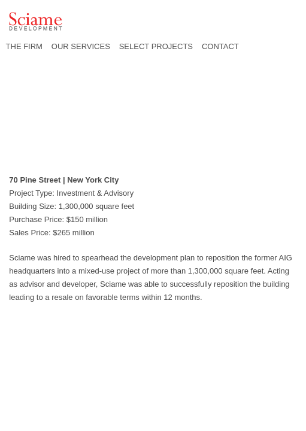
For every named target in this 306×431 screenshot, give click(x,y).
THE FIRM (24, 46)
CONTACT (220, 46)
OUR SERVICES (80, 46)
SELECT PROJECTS (156, 46)
